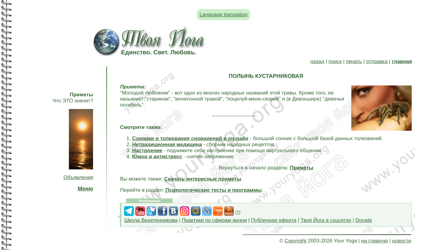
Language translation (224, 15)
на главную (374, 241)
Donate (364, 220)
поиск (335, 61)
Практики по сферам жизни (214, 220)
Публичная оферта (273, 220)
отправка (377, 61)
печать (354, 61)
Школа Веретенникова (150, 220)
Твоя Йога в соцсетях (326, 220)
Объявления (78, 177)
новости (401, 241)
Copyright (296, 241)
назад (317, 61)
